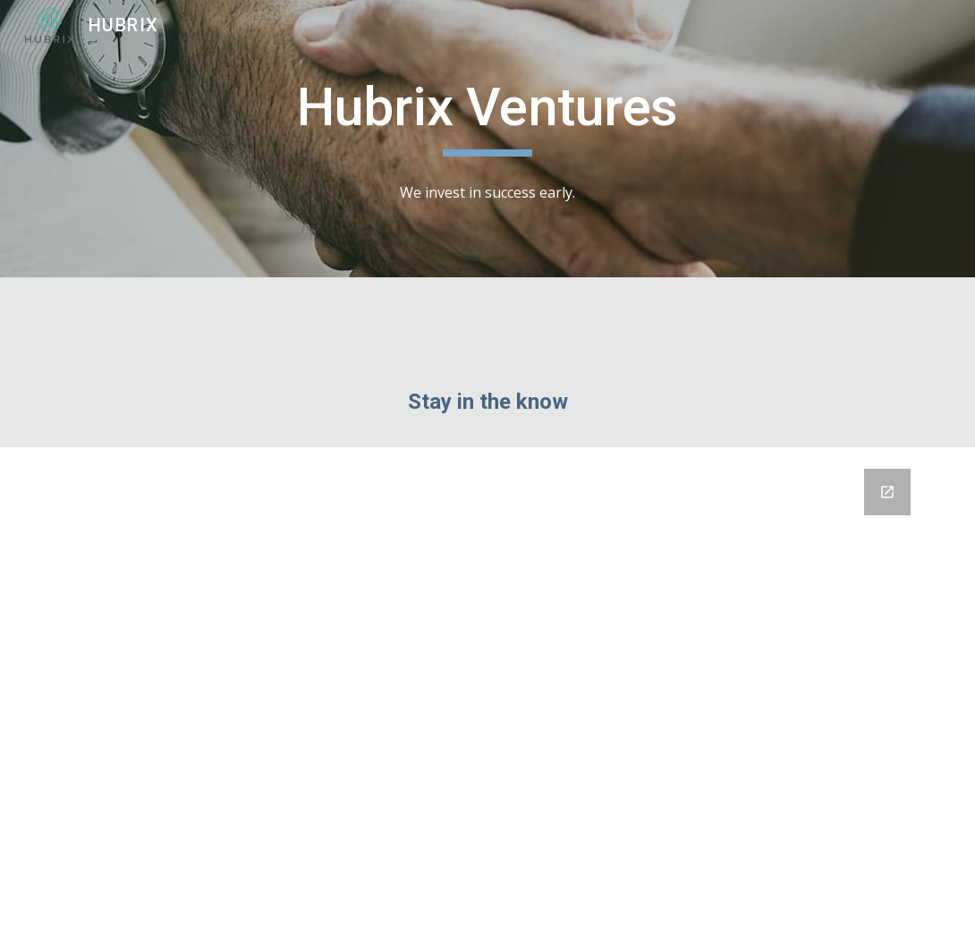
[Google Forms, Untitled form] (487, 686)
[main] (487, 115)
